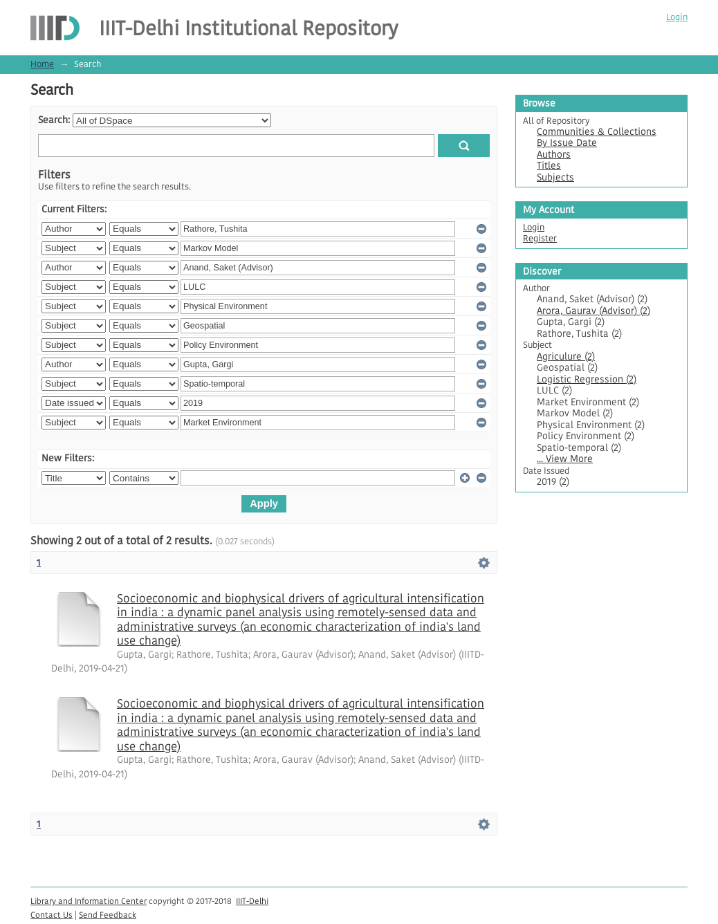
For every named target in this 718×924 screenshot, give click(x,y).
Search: (54, 120)
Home (42, 64)
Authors (554, 154)
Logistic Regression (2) (586, 379)
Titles (549, 166)
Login (677, 17)
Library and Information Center (88, 901)
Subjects (555, 177)
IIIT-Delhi (252, 901)
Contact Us (51, 914)
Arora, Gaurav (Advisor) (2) (593, 311)
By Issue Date (567, 143)
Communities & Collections (596, 132)
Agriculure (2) (566, 356)
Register (540, 238)
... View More (565, 459)
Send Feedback (107, 914)
